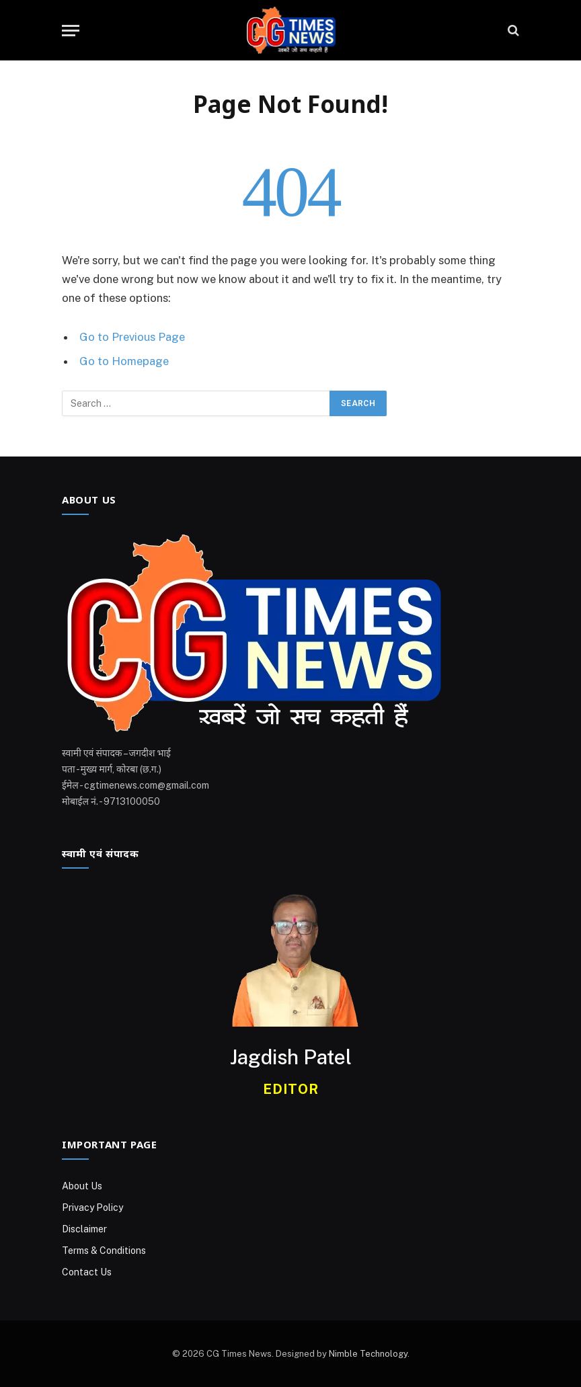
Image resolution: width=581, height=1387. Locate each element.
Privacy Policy (92, 1207)
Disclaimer (84, 1229)
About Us (82, 1186)
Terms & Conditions (104, 1250)
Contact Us (87, 1272)
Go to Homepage (124, 361)
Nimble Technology (368, 1354)
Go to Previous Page (132, 337)
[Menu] (70, 30)
